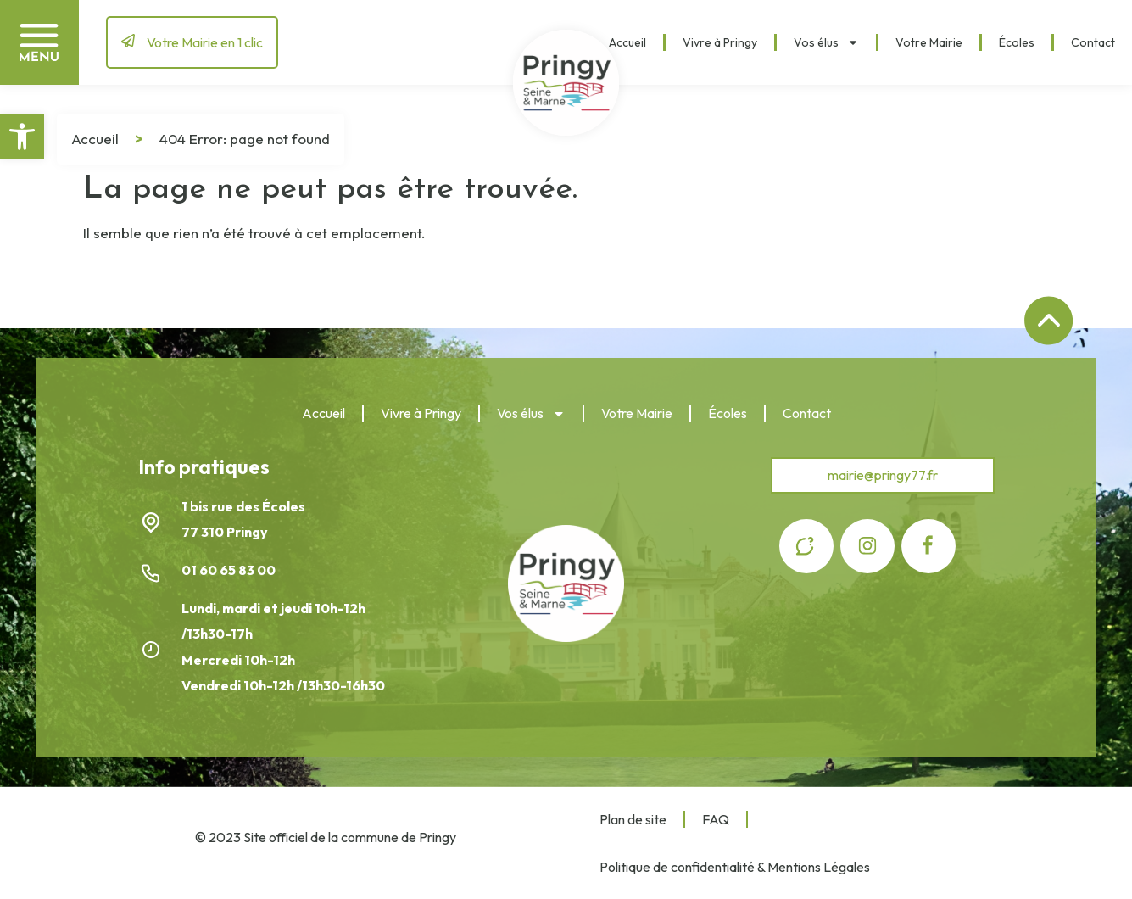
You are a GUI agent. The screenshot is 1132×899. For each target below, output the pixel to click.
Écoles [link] (1016, 42)
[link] (22, 136)
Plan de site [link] (632, 819)
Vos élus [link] (826, 42)
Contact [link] (1093, 42)
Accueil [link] (627, 42)
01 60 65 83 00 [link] (229, 569)
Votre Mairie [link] (928, 42)
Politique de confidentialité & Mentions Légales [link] (734, 866)
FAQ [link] (715, 819)
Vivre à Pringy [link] (720, 42)
